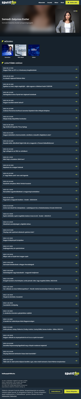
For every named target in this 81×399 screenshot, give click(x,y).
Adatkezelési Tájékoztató (9, 396)
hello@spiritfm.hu (8, 373)
